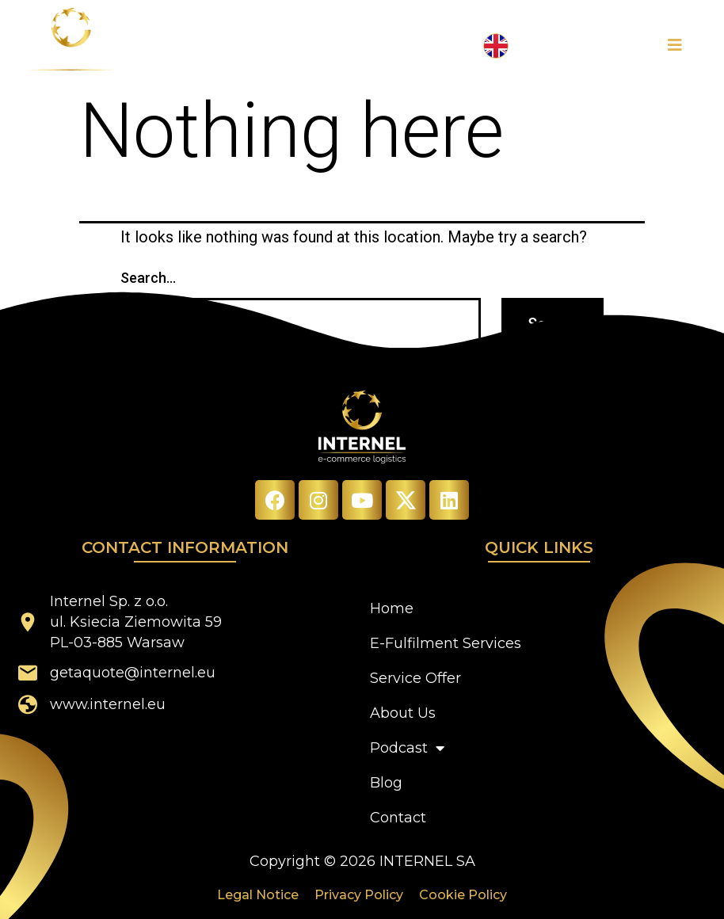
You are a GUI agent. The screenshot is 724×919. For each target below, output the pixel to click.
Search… (148, 277)
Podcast (407, 748)
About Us (403, 713)
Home (391, 608)
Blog (386, 782)
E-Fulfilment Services (445, 643)
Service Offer (415, 678)
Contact (398, 817)
